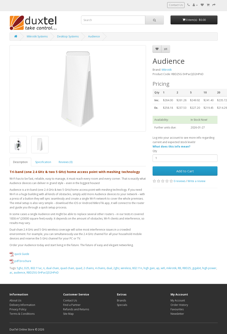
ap (157, 268)
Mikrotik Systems (37, 36)
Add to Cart (185, 171)
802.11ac (36, 268)
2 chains (88, 268)
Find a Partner (72, 305)
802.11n (137, 268)
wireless (126, 268)
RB (179, 268)
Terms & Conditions (22, 314)
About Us (15, 300)
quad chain (67, 268)
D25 (26, 268)
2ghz (116, 268)
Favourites (177, 309)
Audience (94, 36)
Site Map (68, 314)
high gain (149, 268)
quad (79, 268)
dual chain (52, 268)
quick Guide (19, 254)
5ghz (20, 268)
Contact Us (176, 5)
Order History (179, 305)
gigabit (196, 268)
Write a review (196, 181)
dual (109, 268)
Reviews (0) (65, 162)
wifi (163, 268)
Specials (122, 305)
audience (19, 272)
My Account (178, 300)
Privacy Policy (18, 309)
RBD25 (186, 268)
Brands (121, 300)
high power (209, 268)
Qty (155, 151)
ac (11, 272)
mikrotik (171, 268)
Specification (43, 162)
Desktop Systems (68, 36)
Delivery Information (22, 305)
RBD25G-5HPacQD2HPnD (43, 272)
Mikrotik (167, 70)
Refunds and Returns (76, 309)
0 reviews (179, 181)
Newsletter (177, 314)
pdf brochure (20, 261)
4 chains (100, 268)
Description (20, 162)
